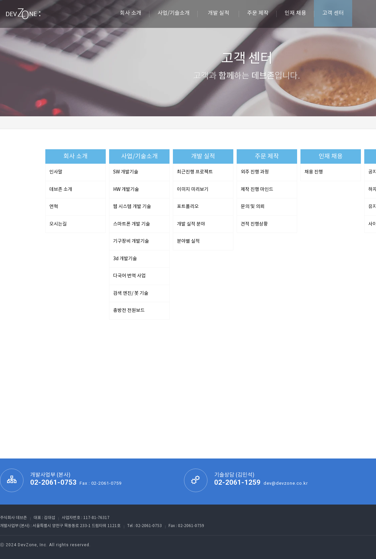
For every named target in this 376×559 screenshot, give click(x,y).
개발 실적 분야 (191, 224)
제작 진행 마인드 (257, 189)
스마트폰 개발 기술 (131, 224)
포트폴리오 (188, 206)
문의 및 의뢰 (253, 206)
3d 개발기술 (125, 259)
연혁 (53, 206)
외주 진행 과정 (255, 172)
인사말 (55, 172)
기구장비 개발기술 (131, 241)
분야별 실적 (188, 241)
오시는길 (58, 224)
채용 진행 (313, 172)
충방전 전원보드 (129, 310)
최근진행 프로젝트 (195, 172)
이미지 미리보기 (192, 189)
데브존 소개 (60, 189)
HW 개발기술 (126, 189)
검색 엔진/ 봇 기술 (130, 293)
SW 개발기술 (125, 172)
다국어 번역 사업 (129, 276)
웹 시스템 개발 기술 (132, 206)
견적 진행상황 (254, 224)
